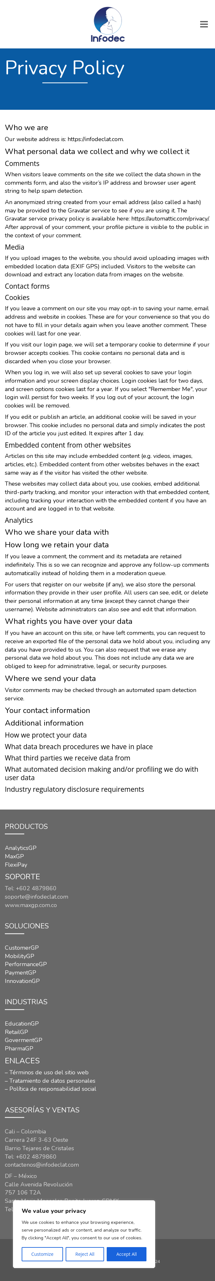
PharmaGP (19, 1048)
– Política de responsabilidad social (50, 1089)
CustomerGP (22, 948)
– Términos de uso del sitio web (47, 1072)
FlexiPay (16, 865)
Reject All (84, 1254)
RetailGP (16, 1032)
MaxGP (14, 856)
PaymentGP (20, 972)
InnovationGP (22, 981)
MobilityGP (19, 956)
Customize (42, 1254)
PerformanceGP (26, 964)
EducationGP (22, 1024)
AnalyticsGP (21, 848)
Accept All (126, 1254)
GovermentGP (23, 1040)
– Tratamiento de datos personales (50, 1081)
